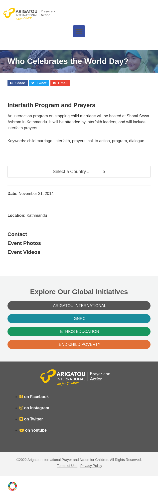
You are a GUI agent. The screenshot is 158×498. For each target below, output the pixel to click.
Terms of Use (67, 466)
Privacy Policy (91, 466)
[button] (79, 31)
